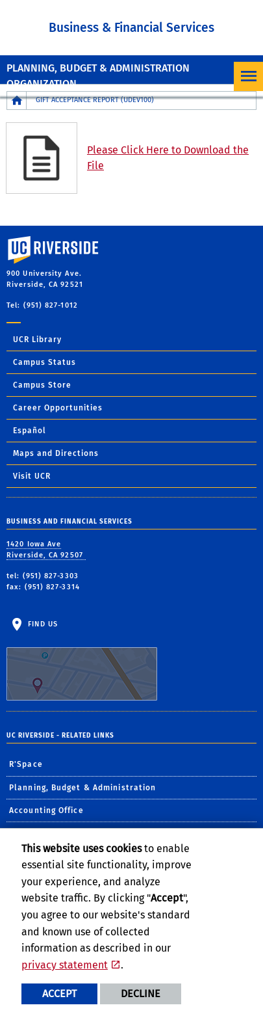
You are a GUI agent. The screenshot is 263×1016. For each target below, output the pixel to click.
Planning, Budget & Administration (82, 787)
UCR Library (37, 339)
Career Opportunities (58, 407)
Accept (59, 993)
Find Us (81, 660)
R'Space (26, 764)
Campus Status (44, 362)
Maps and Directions (56, 453)
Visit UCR (32, 476)
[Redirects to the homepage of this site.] (17, 100)
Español (29, 430)
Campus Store (42, 385)
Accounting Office (46, 810)
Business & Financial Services (131, 27)
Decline (140, 993)
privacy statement (64, 965)
